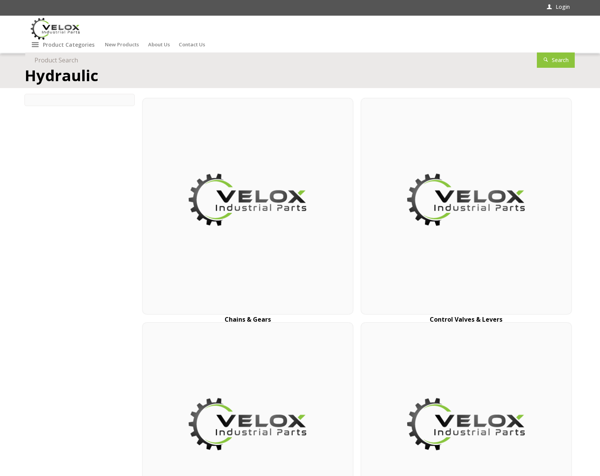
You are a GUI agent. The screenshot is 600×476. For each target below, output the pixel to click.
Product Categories (69, 55)
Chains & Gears (193, 218)
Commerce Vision (111, 454)
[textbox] (419, 30)
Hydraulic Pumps (520, 218)
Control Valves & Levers (302, 218)
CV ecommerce (68, 454)
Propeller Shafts (411, 218)
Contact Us (45, 412)
